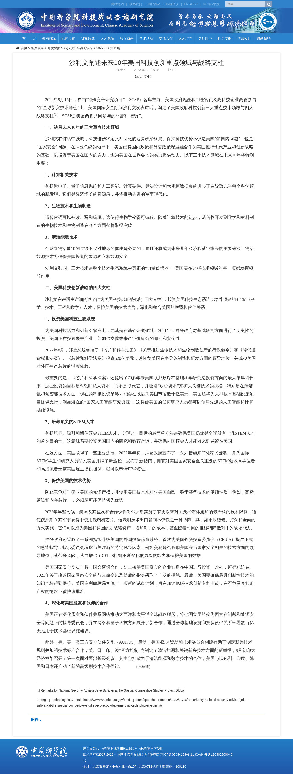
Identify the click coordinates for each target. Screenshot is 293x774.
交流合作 (166, 38)
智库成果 (127, 38)
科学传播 (224, 38)
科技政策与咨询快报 (78, 48)
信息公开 (244, 38)
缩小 (147, 76)
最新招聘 (264, 38)
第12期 (115, 48)
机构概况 (49, 38)
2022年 (101, 48)
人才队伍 (107, 38)
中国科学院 (211, 4)
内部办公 (154, 4)
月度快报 (53, 48)
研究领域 (88, 38)
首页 (24, 48)
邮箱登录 (172, 4)
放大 (139, 76)
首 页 (29, 38)
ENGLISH (191, 4)
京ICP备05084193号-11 (177, 754)
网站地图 (117, 4)
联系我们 (135, 4)
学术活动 (146, 38)
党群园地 (205, 38)
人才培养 (185, 38)
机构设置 (68, 38)
